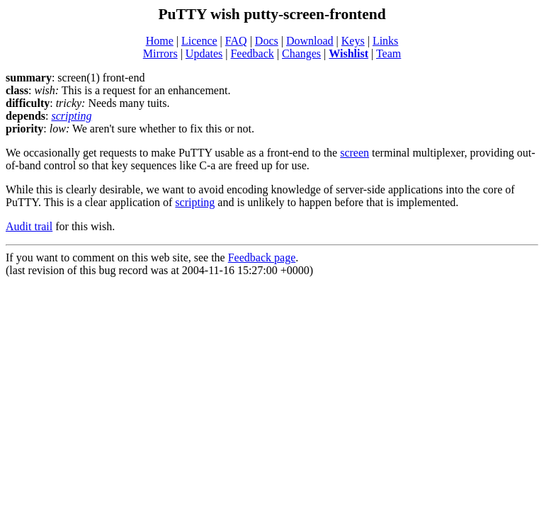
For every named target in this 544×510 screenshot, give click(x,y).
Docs (266, 41)
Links (385, 41)
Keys (353, 41)
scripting (71, 116)
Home (160, 41)
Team (388, 53)
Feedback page (262, 257)
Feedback (251, 53)
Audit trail (29, 226)
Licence (199, 41)
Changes (301, 53)
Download (310, 41)
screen (354, 153)
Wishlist (348, 53)
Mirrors (160, 53)
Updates (204, 53)
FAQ (236, 41)
